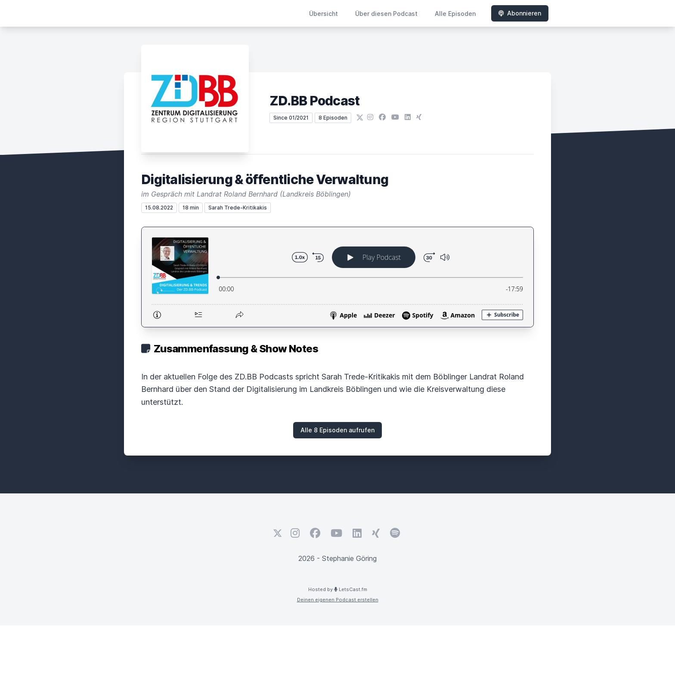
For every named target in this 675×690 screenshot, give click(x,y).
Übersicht (323, 13)
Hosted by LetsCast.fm (337, 589)
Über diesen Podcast (386, 13)
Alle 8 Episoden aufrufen (337, 430)
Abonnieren (520, 13)
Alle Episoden (455, 13)
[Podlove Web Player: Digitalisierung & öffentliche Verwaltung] (337, 277)
